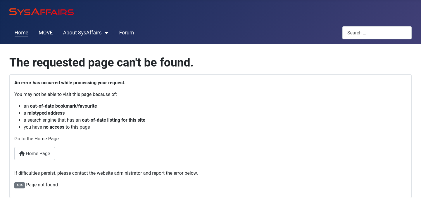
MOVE (46, 33)
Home (21, 33)
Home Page (34, 153)
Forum (126, 33)
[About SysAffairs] (105, 32)
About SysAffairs (82, 33)
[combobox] (377, 32)
